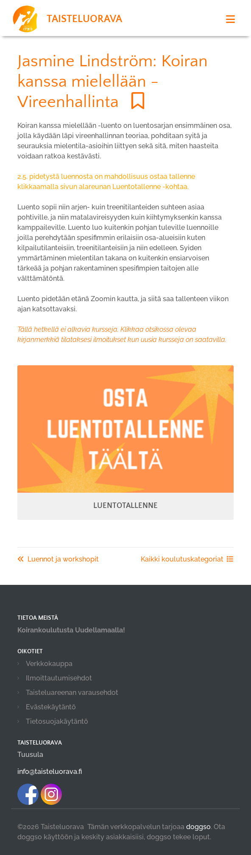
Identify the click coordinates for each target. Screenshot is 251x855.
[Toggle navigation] (230, 19)
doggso (198, 827)
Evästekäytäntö (51, 707)
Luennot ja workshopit (58, 559)
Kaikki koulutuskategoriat (187, 559)
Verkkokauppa (49, 664)
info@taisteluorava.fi (49, 772)
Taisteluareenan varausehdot (72, 693)
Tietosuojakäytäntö (57, 721)
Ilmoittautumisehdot (59, 678)
